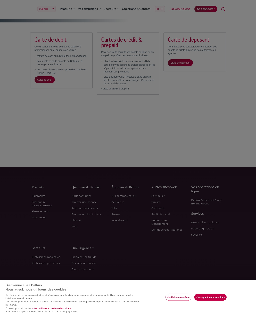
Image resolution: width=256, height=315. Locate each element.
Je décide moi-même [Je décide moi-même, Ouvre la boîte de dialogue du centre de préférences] (178, 297)
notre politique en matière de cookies (51, 308)
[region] (128, 297)
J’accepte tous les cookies (210, 297)
